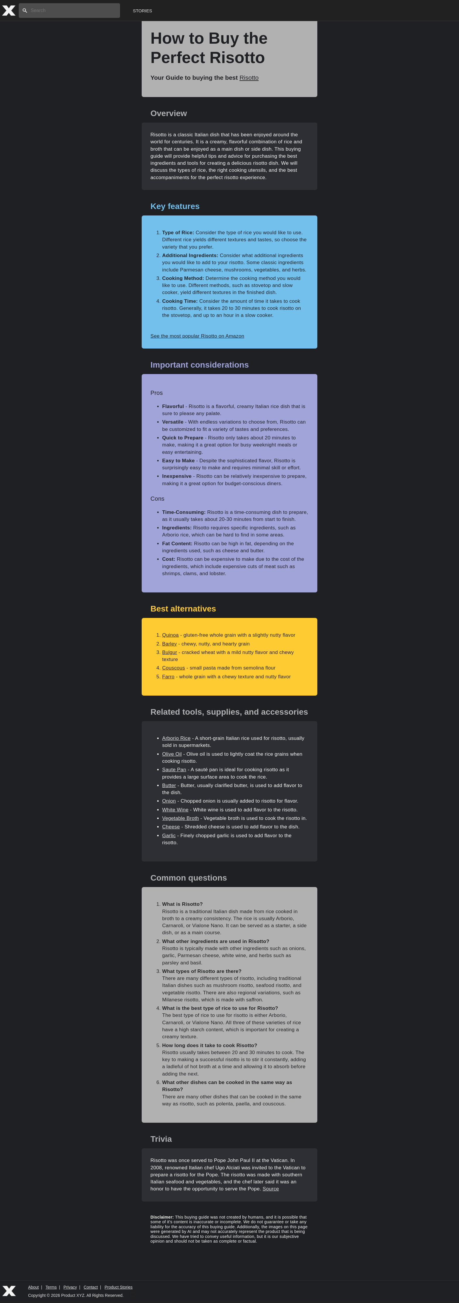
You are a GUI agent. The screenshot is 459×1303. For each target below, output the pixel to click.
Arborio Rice (176, 738)
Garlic (169, 835)
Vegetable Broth (180, 818)
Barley (169, 644)
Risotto (248, 77)
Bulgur (169, 652)
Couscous (173, 668)
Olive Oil (172, 754)
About (33, 1287)
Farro (168, 676)
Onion (169, 801)
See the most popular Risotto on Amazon (197, 336)
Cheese (171, 827)
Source (271, 1189)
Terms (51, 1287)
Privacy (70, 1287)
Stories (142, 10)
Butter (169, 785)
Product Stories (119, 1287)
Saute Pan (174, 769)
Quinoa (170, 635)
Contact (91, 1287)
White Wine (175, 810)
